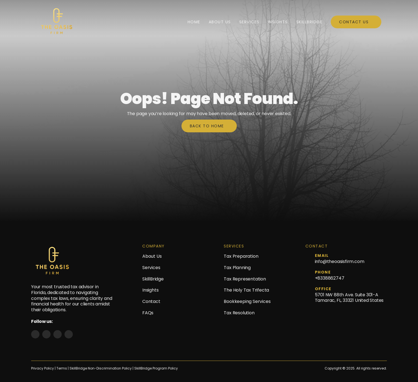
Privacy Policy (42, 368)
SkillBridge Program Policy (156, 368)
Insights (278, 22)
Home (194, 22)
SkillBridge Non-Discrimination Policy (100, 368)
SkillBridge (309, 22)
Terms (62, 368)
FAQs (147, 313)
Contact (151, 301)
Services (249, 22)
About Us (220, 22)
